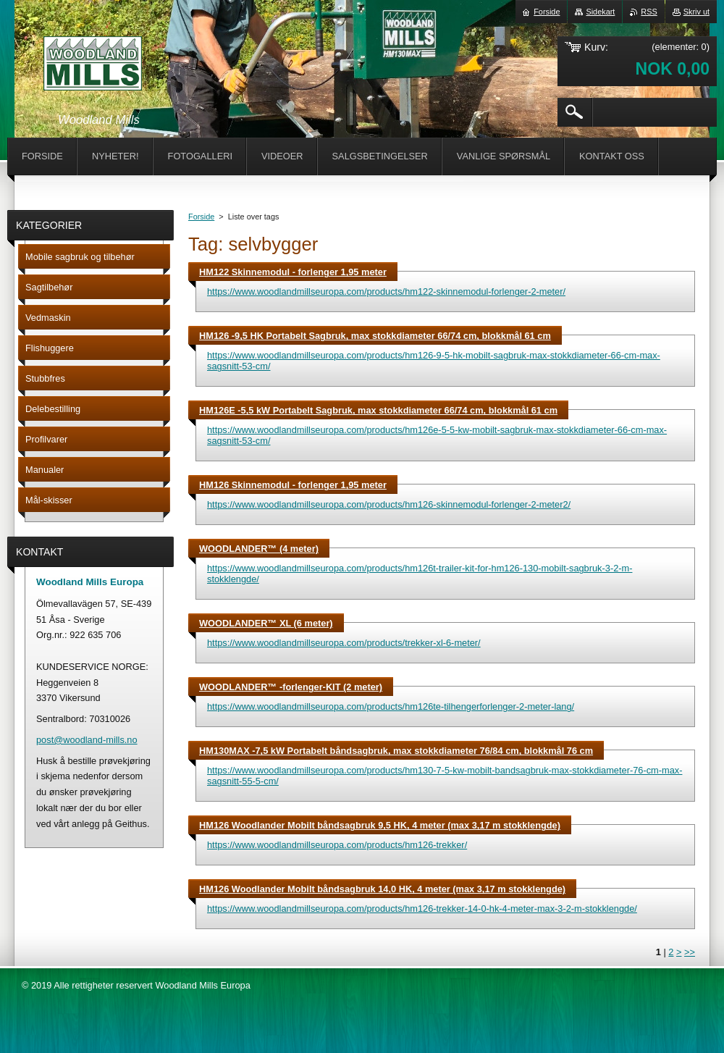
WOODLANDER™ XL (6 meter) (266, 623)
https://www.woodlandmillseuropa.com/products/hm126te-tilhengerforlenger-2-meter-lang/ (390, 706)
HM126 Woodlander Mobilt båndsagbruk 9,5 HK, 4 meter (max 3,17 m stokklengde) (379, 825)
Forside (201, 216)
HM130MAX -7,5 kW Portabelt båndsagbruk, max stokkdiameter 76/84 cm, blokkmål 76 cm (396, 750)
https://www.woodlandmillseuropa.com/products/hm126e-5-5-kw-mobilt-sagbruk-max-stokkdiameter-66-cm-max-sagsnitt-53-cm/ (437, 435)
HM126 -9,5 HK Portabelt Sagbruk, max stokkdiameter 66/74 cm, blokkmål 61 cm (375, 335)
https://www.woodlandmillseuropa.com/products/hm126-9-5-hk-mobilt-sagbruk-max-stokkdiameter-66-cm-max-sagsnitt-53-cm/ (433, 361)
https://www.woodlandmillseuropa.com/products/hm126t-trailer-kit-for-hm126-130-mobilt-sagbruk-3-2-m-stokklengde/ (419, 573)
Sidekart (600, 11)
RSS (649, 11)
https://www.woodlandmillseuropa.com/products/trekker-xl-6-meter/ (344, 642)
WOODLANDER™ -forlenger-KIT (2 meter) (290, 686)
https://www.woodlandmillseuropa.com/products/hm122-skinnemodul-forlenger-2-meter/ (386, 291)
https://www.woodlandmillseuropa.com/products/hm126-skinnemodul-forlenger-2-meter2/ (389, 504)
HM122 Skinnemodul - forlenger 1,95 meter (293, 272)
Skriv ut (696, 11)
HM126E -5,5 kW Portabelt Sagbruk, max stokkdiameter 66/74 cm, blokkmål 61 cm (378, 410)
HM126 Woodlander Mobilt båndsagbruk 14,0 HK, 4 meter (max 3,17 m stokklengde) (382, 889)
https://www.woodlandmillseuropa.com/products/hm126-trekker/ (337, 844)
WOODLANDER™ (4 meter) (259, 548)
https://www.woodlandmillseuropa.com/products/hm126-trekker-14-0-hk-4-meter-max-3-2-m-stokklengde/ (422, 908)
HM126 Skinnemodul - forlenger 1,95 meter (293, 484)
